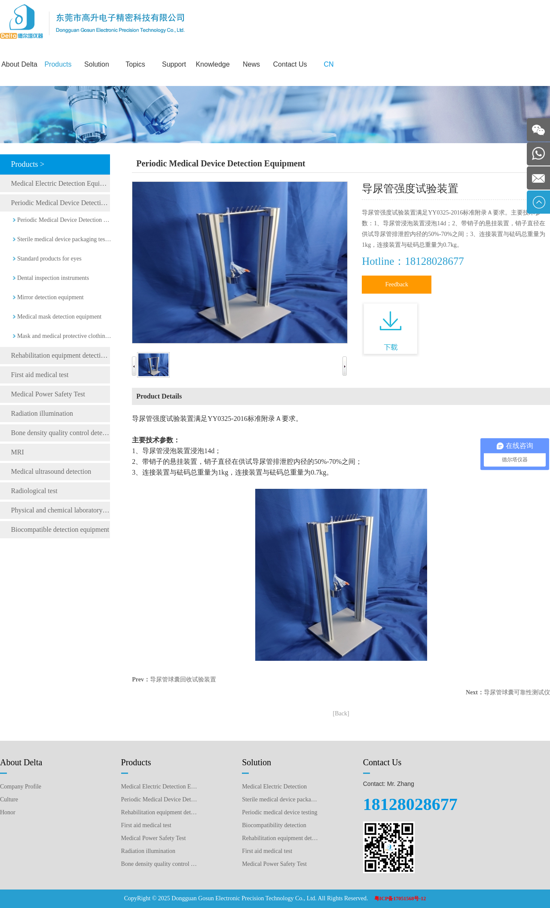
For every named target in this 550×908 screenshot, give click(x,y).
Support (174, 64)
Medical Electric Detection (274, 786)
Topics (135, 64)
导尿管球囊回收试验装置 (183, 679)
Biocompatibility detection (274, 825)
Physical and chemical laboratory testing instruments (60, 510)
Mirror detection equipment (50, 297)
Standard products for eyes (49, 258)
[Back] (341, 713)
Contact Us (290, 64)
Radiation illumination (42, 413)
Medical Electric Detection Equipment (60, 183)
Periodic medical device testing (279, 812)
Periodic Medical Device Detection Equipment (60, 202)
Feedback (396, 284)
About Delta (19, 64)
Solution (96, 64)
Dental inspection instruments (53, 278)
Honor (7, 812)
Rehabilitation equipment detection (280, 838)
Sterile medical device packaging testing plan (280, 799)
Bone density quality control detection (60, 432)
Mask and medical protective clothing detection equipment (64, 336)
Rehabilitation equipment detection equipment (60, 355)
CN (328, 64)
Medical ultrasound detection (51, 471)
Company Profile (20, 786)
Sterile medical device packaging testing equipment (64, 239)
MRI (17, 452)
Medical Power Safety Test (48, 394)
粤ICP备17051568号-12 (400, 899)
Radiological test (34, 490)
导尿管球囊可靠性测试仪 (517, 692)
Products (57, 64)
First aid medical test (40, 374)
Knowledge (212, 64)
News (251, 64)
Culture (9, 799)
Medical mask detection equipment (59, 316)
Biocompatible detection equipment (60, 529)
